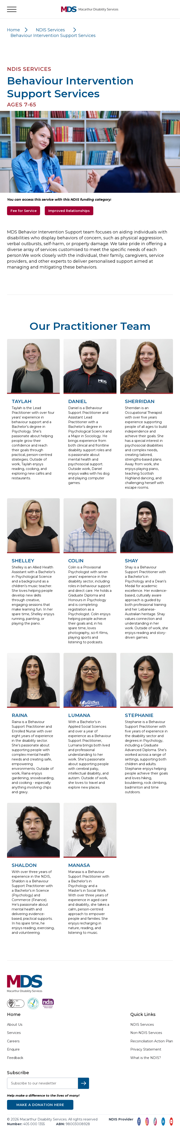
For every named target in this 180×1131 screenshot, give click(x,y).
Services (14, 1033)
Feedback (15, 1058)
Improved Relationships (69, 211)
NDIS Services (142, 1024)
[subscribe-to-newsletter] (42, 1083)
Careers (13, 1041)
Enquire (13, 1049)
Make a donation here (40, 1105)
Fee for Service (24, 211)
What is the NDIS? (145, 1058)
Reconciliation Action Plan (151, 1041)
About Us (14, 1024)
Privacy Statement (145, 1049)
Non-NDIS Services (146, 1033)
